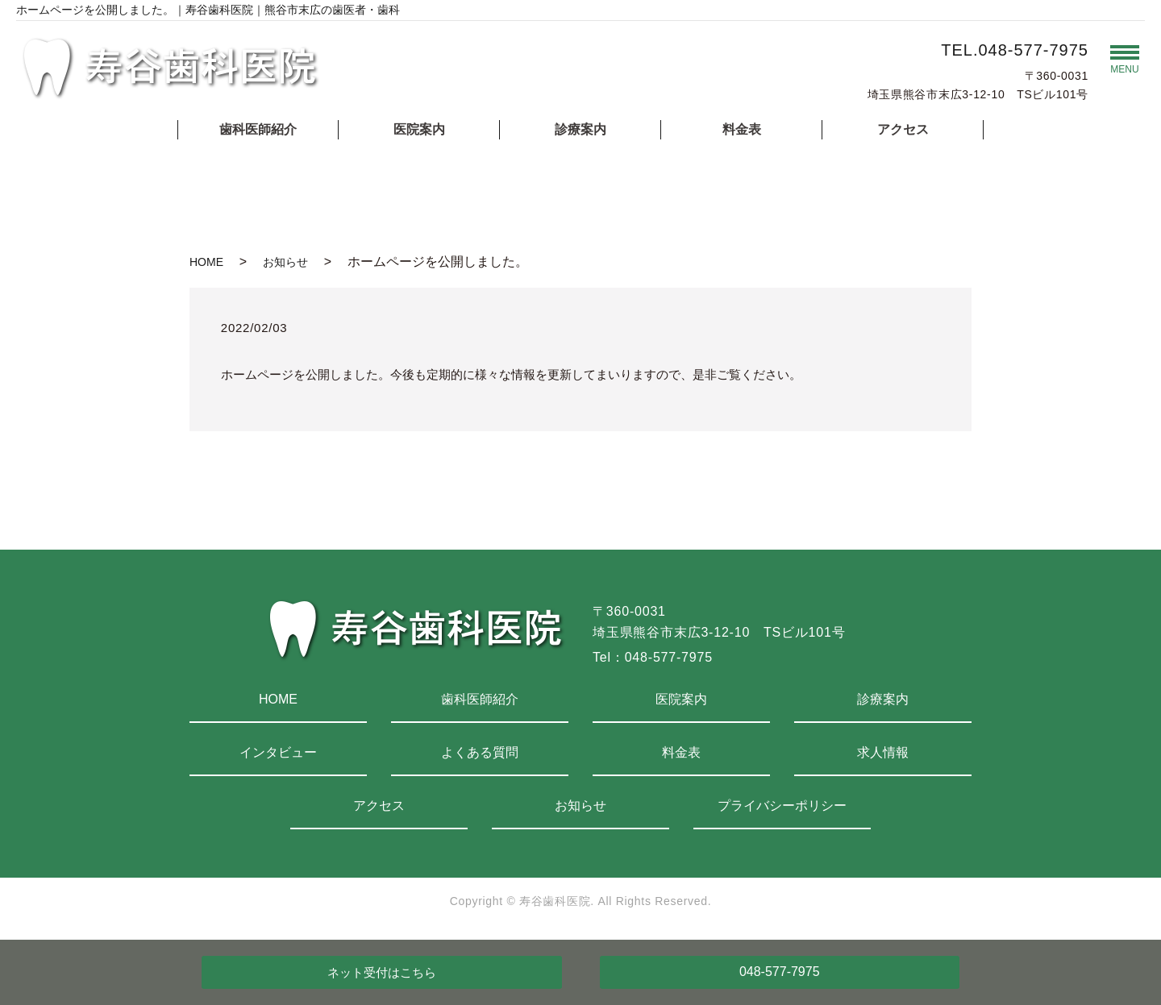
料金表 (741, 129)
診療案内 (580, 129)
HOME (206, 261)
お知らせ (285, 261)
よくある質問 (479, 752)
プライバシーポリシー (782, 805)
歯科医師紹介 (258, 129)
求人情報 (883, 752)
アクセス (903, 129)
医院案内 (419, 129)
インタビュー (278, 752)
